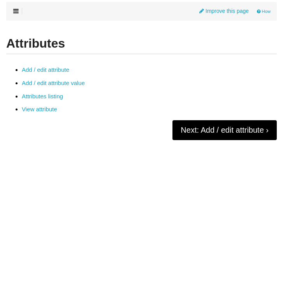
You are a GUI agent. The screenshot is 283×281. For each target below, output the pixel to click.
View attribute (39, 109)
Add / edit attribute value (53, 83)
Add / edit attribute (45, 70)
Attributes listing (42, 96)
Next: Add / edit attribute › (225, 130)
